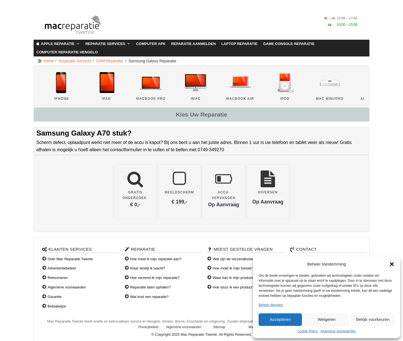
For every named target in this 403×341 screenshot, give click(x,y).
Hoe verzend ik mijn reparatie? (154, 278)
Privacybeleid (148, 327)
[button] (392, 264)
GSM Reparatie (110, 61)
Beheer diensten (271, 305)
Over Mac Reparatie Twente (70, 259)
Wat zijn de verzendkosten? (235, 259)
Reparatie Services (107, 44)
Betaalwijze (57, 306)
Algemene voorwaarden (338, 331)
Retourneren (58, 278)
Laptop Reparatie (239, 44)
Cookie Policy (307, 331)
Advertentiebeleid (62, 268)
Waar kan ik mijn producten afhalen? (242, 278)
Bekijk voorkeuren (373, 319)
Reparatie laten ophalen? (150, 287)
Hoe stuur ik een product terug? (238, 287)
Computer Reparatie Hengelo (67, 52)
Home (49, 61)
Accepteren (280, 319)
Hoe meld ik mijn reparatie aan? (156, 259)
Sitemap (219, 327)
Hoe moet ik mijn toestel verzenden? (242, 268)
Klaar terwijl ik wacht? (147, 268)
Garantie (55, 297)
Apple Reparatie (60, 44)
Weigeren (327, 319)
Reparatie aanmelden (193, 44)
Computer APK (150, 44)
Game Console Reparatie (289, 44)
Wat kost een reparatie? (149, 297)
